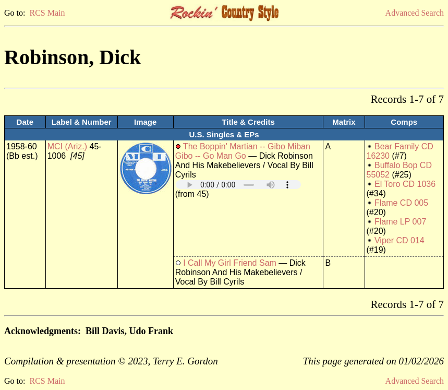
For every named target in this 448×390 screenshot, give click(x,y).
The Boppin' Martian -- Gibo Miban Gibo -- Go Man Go (242, 151)
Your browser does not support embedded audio (238, 184)
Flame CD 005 (401, 202)
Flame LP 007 (400, 221)
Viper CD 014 (399, 240)
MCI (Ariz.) (67, 146)
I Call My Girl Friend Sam (229, 262)
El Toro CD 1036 (404, 184)
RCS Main (47, 12)
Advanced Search (414, 12)
